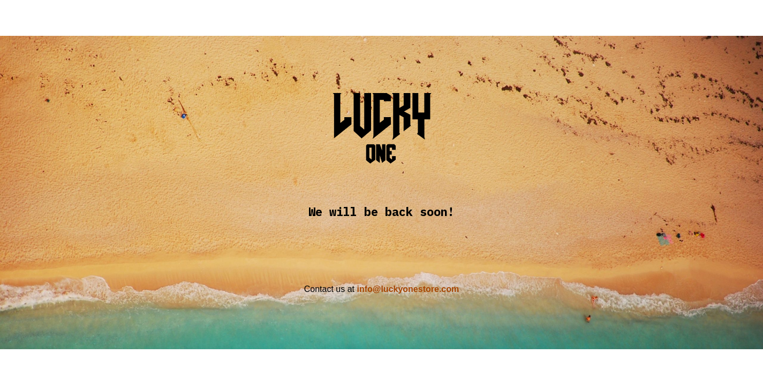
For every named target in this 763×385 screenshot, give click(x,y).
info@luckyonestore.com (408, 289)
